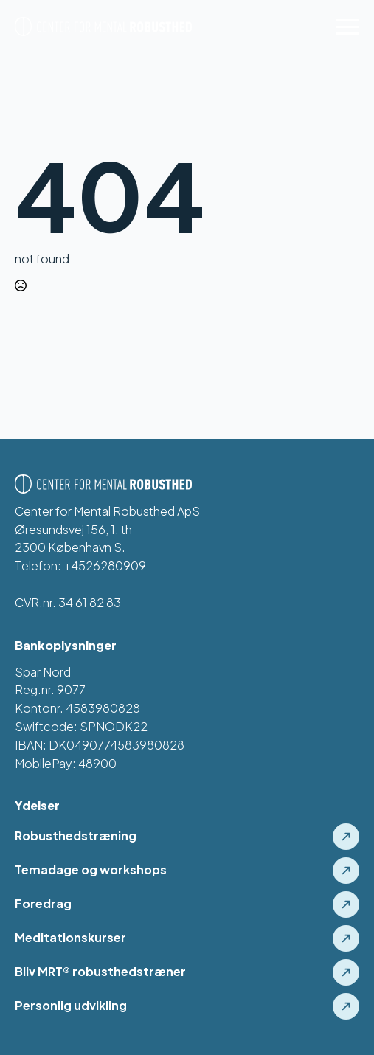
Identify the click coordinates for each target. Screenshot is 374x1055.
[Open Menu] (347, 26)
